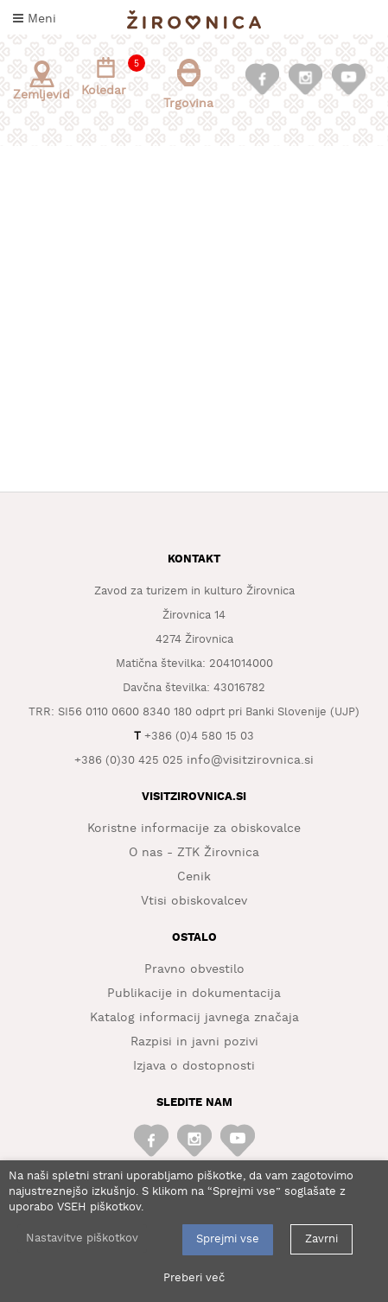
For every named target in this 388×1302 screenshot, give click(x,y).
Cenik (194, 877)
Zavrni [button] (321, 1239)
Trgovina (188, 84)
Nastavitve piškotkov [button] (82, 1238)
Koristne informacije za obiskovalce (194, 828)
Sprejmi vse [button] (227, 1239)
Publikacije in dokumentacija (194, 993)
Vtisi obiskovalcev (194, 901)
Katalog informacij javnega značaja (194, 1018)
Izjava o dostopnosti (194, 1066)
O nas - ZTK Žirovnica (194, 853)
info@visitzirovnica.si (250, 760)
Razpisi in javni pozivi (194, 1042)
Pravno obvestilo (194, 969)
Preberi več (194, 1278)
